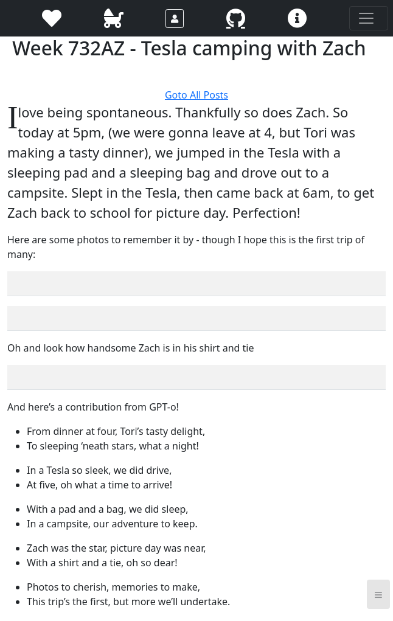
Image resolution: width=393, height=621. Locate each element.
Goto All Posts (196, 95)
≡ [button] (378, 594)
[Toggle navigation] (368, 18)
